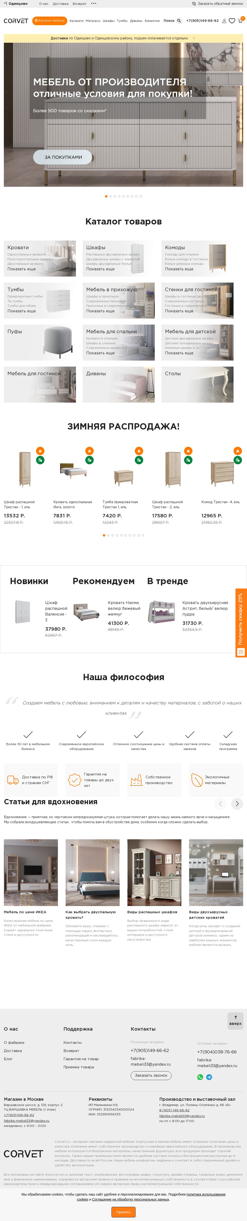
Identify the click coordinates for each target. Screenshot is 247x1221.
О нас (44, 4)
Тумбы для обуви (21, 306)
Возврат (79, 4)
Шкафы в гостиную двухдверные (192, 296)
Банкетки (152, 21)
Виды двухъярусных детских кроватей (208, 915)
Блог (8, 1059)
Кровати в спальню (102, 338)
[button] (106, 196)
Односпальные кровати (26, 254)
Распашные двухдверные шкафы (113, 254)
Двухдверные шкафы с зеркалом (113, 259)
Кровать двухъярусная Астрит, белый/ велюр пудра (205, 608)
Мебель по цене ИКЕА (25, 912)
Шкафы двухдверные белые (109, 264)
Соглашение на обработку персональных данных (130, 1199)
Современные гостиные (184, 301)
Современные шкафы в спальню (112, 348)
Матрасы (93, 21)
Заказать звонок (151, 1075)
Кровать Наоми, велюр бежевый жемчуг (124, 608)
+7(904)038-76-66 (217, 1052)
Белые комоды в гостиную (186, 259)
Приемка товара (78, 1067)
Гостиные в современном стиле (191, 306)
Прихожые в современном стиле (113, 306)
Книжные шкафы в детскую (187, 348)
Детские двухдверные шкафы (189, 338)
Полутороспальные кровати (30, 259)
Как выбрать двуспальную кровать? (91, 915)
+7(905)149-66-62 (202, 20)
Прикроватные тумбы (25, 296)
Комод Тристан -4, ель (220, 502)
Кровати (77, 21)
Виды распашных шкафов (152, 912)
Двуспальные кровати (25, 264)
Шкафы (109, 21)
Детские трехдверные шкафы (189, 343)
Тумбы (122, 21)
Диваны (136, 21)
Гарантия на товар (81, 1059)
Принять (124, 1212)
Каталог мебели (50, 20)
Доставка (60, 4)
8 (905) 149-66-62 (174, 1110)
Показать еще (21, 269)
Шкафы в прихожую (102, 296)
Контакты (72, 1042)
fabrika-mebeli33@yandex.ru (26, 1121)
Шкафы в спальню (101, 343)
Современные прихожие (106, 301)
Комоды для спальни (182, 254)
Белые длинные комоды (184, 264)
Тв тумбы (15, 301)
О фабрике (14, 1042)
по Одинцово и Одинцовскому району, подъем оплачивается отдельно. (120, 38)
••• (94, 4)
